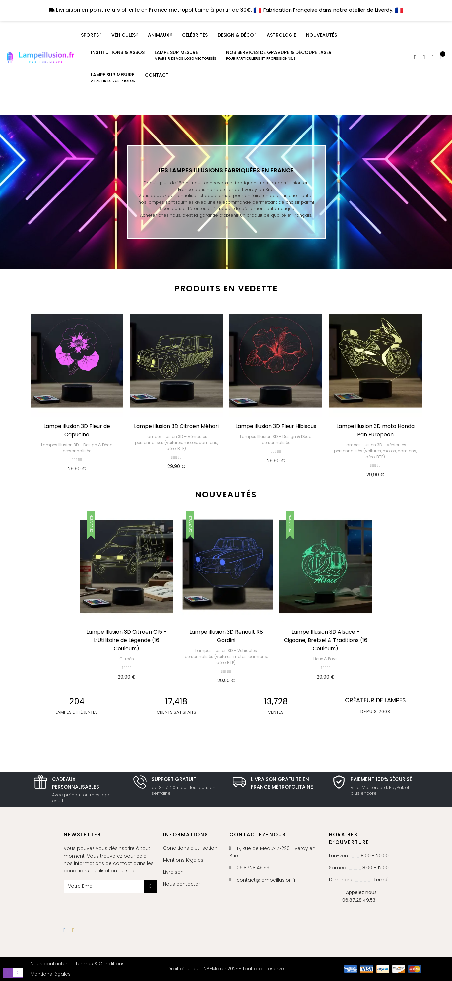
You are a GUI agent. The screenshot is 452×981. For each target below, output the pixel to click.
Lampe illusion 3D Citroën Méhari (176, 426)
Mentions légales (183, 860)
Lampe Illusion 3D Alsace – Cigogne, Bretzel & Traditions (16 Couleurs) (325, 640)
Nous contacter (181, 884)
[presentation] (117, 906)
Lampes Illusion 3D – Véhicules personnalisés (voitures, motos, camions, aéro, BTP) (176, 442)
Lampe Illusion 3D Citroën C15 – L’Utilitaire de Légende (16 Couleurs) (126, 640)
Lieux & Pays (325, 659)
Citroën (126, 659)
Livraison (173, 872)
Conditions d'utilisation (190, 848)
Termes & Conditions (100, 963)
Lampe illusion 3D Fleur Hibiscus (275, 426)
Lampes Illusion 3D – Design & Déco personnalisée (76, 448)
